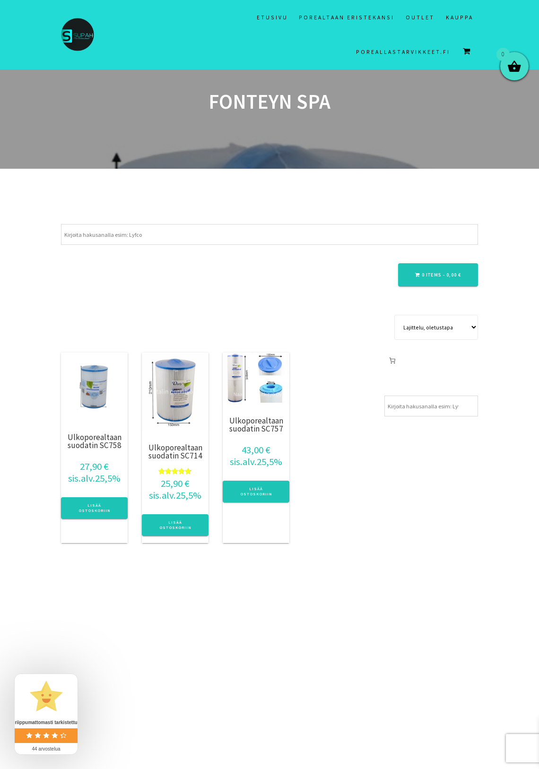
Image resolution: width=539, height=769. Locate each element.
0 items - (438, 275)
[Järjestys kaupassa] (436, 327)
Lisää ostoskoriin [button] (94, 508)
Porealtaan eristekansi (346, 17)
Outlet (420, 17)
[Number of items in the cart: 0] (392, 360)
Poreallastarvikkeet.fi (403, 51)
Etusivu (272, 17)
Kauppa (459, 17)
